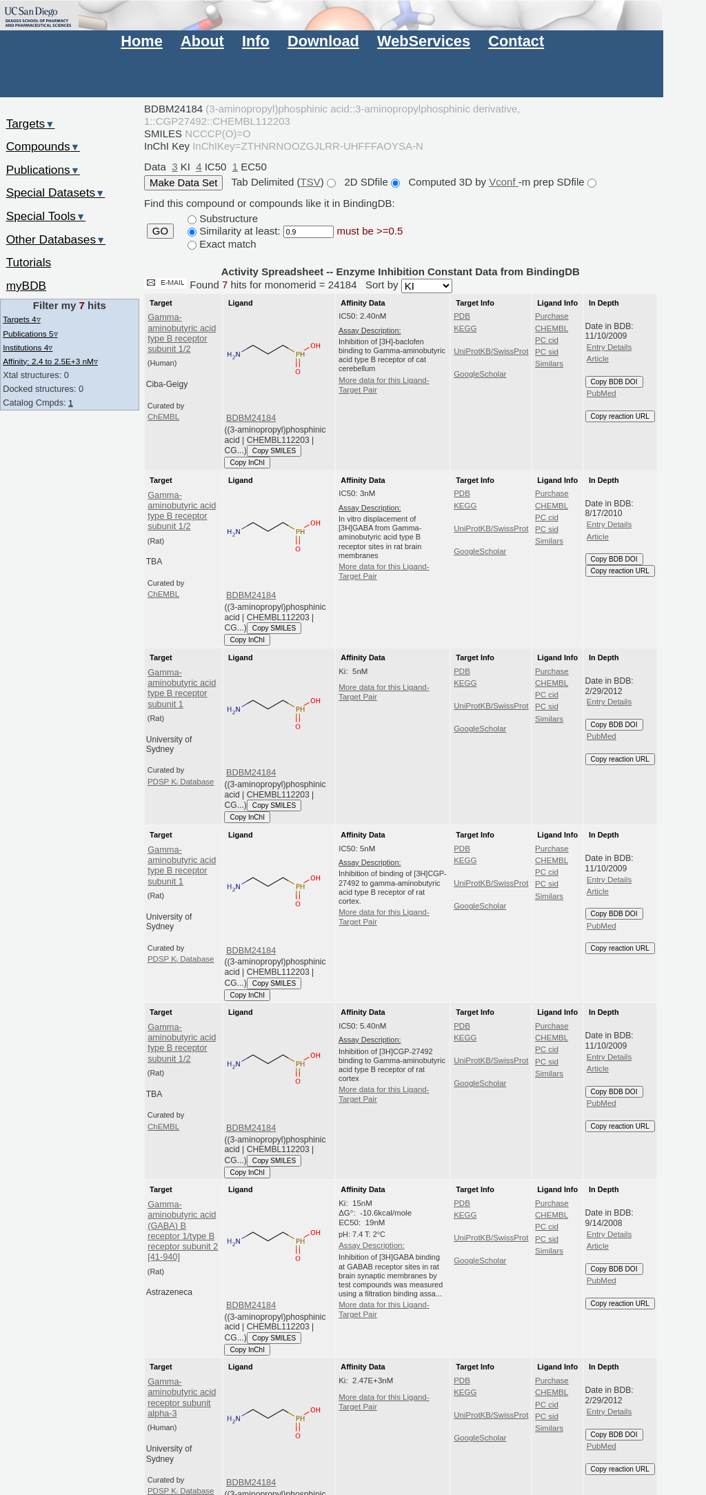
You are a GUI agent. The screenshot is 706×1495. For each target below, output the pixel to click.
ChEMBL (163, 417)
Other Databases (56, 239)
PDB (462, 316)
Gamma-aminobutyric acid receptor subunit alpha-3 (182, 1397)
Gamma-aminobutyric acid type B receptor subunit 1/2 (182, 333)
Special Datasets (55, 192)
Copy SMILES (274, 451)
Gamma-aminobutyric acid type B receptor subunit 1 (182, 688)
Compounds (43, 146)
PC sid (546, 352)
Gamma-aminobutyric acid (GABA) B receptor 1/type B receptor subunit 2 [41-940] (183, 1230)
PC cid (546, 340)
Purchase (552, 316)
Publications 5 (30, 333)
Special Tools (46, 216)
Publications (43, 170)
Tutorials (29, 262)
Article (598, 359)
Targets (30, 123)
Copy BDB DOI (614, 382)
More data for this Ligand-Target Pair (384, 385)
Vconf (503, 182)
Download (323, 41)
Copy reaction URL (620, 416)
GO (160, 231)
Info (256, 41)
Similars (549, 363)
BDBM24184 (251, 418)
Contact (516, 41)
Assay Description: (372, 1245)
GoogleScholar (480, 374)
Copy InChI (247, 462)
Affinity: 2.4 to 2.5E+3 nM (50, 361)
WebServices (423, 41)
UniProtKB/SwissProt (491, 351)
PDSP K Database (181, 782)
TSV (311, 182)
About (202, 41)
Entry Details (609, 347)
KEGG (465, 328)
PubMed (601, 393)
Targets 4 (21, 319)
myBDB (26, 286)
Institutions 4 (27, 347)
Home (141, 41)
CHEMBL (551, 328)
